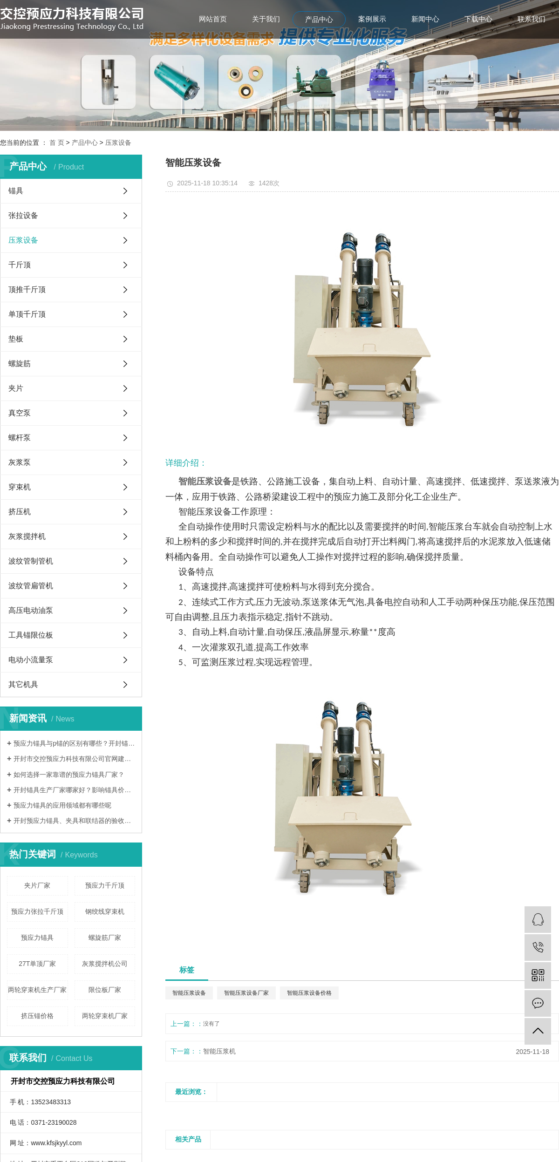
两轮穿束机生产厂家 (37, 989)
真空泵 (19, 413)
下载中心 (478, 19)
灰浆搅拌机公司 (105, 963)
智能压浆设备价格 (309, 993)
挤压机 (19, 512)
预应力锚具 (37, 937)
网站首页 (213, 19)
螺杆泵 (19, 438)
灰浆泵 (19, 462)
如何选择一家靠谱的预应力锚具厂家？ (69, 774)
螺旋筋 (19, 363)
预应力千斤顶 (104, 885)
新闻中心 (425, 19)
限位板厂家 (105, 989)
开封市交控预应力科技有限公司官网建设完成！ (74, 758)
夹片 (15, 388)
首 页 (56, 142)
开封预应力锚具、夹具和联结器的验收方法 (74, 820)
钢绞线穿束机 (104, 911)
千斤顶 (19, 265)
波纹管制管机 (30, 561)
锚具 (15, 191)
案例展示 (372, 19)
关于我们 (266, 19)
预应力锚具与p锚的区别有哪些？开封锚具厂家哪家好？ (74, 743)
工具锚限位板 (30, 635)
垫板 (15, 339)
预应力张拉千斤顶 (37, 911)
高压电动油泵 (30, 610)
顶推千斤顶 (27, 289)
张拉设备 (23, 215)
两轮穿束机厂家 (105, 1015)
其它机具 (23, 684)
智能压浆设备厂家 (246, 993)
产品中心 (319, 19)
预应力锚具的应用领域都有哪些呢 (62, 805)
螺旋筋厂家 (105, 937)
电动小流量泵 (30, 660)
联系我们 (531, 19)
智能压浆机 (219, 1051)
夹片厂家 (37, 885)
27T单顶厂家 (37, 963)
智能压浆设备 (189, 993)
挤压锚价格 (37, 1015)
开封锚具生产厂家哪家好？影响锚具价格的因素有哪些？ (74, 790)
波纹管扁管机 (30, 586)
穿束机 (19, 487)
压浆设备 (118, 142)
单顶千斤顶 (27, 314)
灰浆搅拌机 (27, 536)
